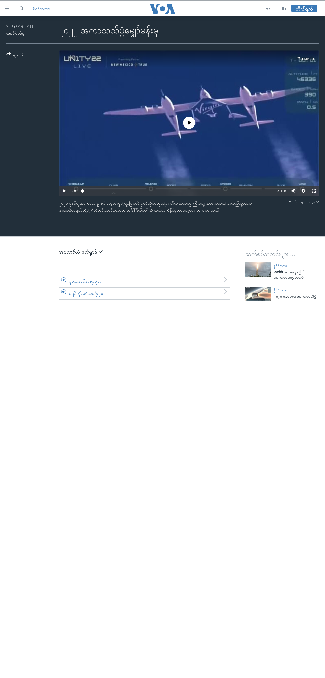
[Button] (15, 55)
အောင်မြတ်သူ (15, 33)
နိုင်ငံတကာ (41, 9)
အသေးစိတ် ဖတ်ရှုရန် (81, 251)
